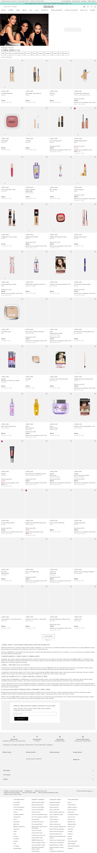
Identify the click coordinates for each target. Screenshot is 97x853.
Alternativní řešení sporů (41, 791)
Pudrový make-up (54, 819)
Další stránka (48, 636)
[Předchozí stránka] (42, 640)
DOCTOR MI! (16, 802)
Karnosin (70, 838)
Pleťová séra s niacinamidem (57, 842)
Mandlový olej (71, 821)
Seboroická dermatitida (73, 846)
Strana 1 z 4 (48, 640)
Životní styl (44, 10)
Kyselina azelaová (72, 809)
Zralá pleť (70, 848)
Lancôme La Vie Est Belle (38, 807)
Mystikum (15, 841)
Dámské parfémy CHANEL (38, 802)
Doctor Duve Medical (18, 807)
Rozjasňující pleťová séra (56, 834)
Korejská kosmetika (54, 804)
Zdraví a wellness (56, 10)
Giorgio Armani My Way (37, 809)
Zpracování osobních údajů (29, 792)
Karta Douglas (76, 1)
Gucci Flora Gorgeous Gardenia (40, 817)
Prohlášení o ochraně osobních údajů (13, 791)
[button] (48, 770)
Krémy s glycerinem (54, 809)
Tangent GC (16, 829)
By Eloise (15, 836)
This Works (16, 838)
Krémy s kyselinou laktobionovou (58, 826)
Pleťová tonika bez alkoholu (56, 831)
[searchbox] (15, 6)
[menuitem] (4, 10)
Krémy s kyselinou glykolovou (57, 812)
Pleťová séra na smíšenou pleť (57, 840)
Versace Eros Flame (36, 830)
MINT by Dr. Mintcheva (19, 826)
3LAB (14, 834)
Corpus (15, 812)
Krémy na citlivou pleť (55, 824)
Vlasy (36, 10)
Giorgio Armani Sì (36, 812)
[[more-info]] (7, 57)
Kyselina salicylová (72, 807)
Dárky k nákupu (92, 1)
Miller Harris (16, 824)
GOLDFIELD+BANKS (18, 814)
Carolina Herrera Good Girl (38, 835)
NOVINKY (92, 10)
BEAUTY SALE (84, 10)
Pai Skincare (16, 821)
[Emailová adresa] (35, 714)
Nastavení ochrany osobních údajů (12, 794)
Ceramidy (70, 831)
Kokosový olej (71, 826)
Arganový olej (71, 817)
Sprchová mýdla (54, 821)
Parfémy (10, 10)
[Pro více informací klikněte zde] (70, 3)
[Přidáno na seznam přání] (22, 61)
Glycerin (70, 836)
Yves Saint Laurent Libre (38, 821)
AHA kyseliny (71, 812)
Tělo (30, 10)
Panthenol (70, 834)
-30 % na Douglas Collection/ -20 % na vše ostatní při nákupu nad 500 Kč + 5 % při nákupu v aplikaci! (47, 3)
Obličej (24, 10)
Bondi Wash (16, 804)
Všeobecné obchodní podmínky (12, 792)
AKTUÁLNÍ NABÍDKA (66, 1)
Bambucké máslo (72, 824)
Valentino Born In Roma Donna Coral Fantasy (39, 827)
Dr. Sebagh (16, 846)
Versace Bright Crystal (37, 837)
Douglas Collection (71, 10)
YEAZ (14, 843)
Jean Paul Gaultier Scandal (38, 845)
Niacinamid (70, 829)
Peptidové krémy (54, 817)
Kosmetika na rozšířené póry (57, 851)
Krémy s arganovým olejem (56, 814)
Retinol (69, 802)
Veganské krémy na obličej (56, 845)
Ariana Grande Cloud (37, 833)
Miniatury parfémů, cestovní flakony (56, 848)
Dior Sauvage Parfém (37, 824)
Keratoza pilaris (71, 843)
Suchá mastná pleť (72, 841)
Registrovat (21, 718)
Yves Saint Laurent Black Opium (39, 814)
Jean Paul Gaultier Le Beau (38, 842)
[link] (12, 81)
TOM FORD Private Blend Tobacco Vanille (38, 848)
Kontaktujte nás (28, 791)
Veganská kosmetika (55, 802)
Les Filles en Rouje (18, 809)
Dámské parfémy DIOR (37, 804)
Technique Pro (17, 817)
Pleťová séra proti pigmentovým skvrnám (57, 837)
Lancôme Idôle (35, 819)
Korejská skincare (54, 807)
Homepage (4, 47)
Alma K (15, 819)
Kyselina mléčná (72, 804)
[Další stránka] (54, 640)
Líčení (17, 10)
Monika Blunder (17, 848)
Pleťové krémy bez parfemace (57, 829)
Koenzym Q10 (71, 819)
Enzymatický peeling (73, 814)
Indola (15, 831)
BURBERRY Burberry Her (38, 840)
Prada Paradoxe (36, 851)
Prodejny (83, 1)
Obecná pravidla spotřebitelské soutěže (48, 792)
